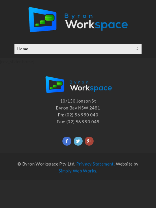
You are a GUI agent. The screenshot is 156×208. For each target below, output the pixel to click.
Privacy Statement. (95, 163)
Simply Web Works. (78, 170)
